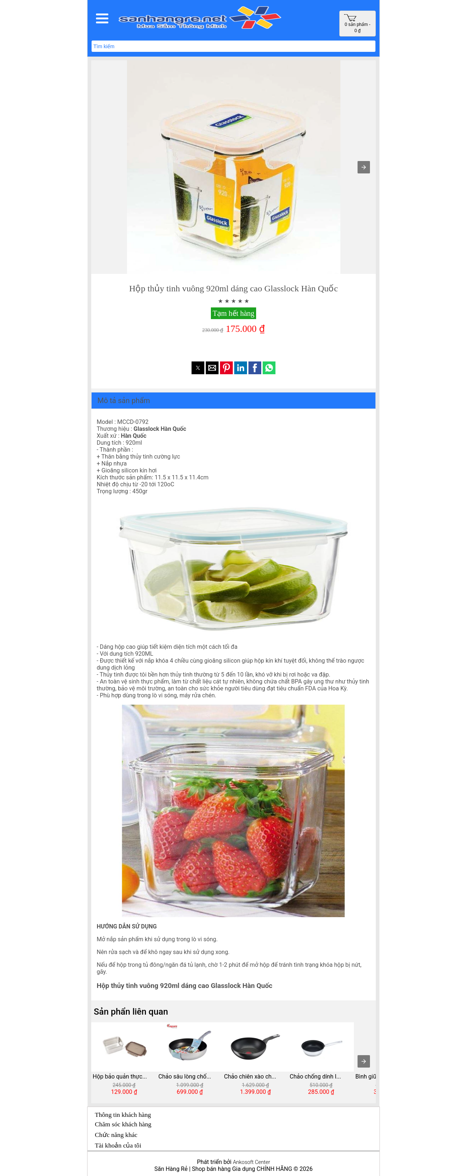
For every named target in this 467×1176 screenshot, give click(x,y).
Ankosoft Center (251, 1162)
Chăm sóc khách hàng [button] (123, 1124)
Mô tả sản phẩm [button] (123, 400)
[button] (102, 18)
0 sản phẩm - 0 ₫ (357, 23)
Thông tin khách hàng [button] (123, 1114)
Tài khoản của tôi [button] (118, 1145)
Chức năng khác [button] (116, 1134)
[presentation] (364, 1061)
